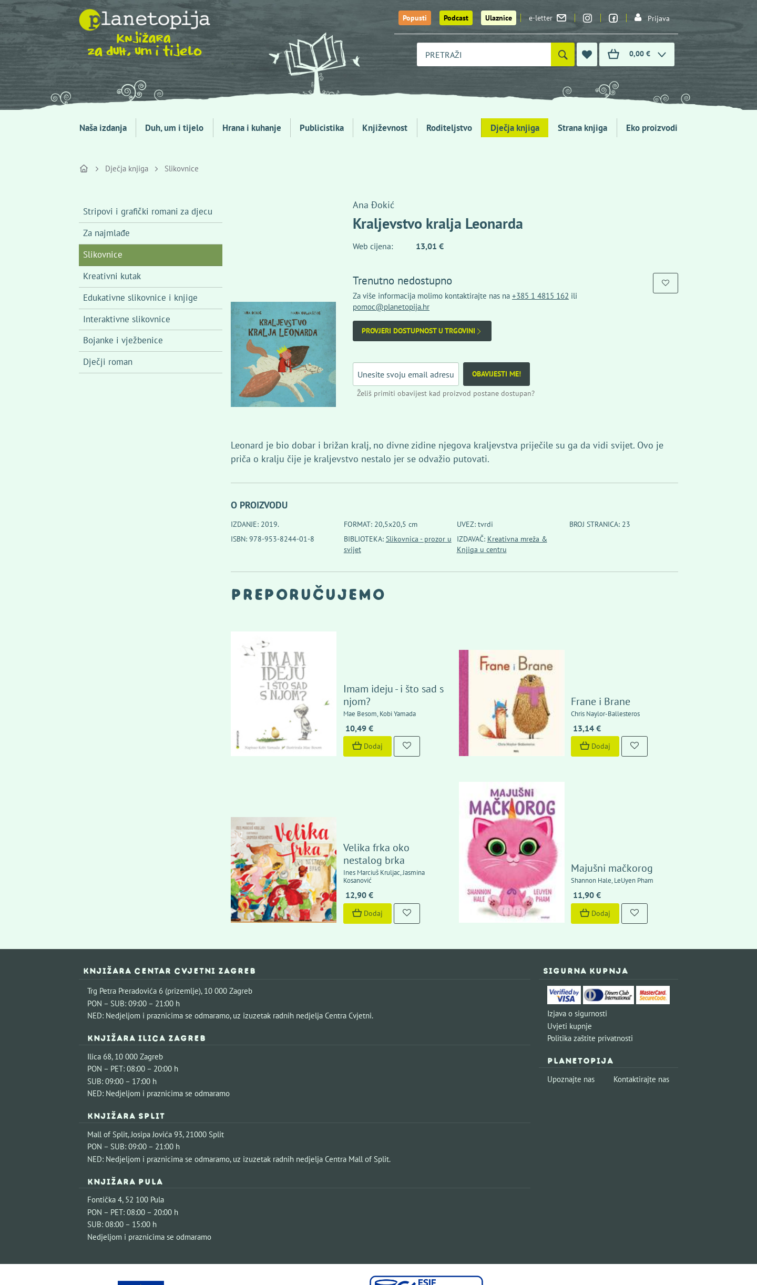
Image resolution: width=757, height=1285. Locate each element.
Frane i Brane (570, 662)
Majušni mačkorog (582, 785)
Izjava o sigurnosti (577, 931)
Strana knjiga (582, 128)
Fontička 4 (104, 1117)
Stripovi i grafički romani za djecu (147, 211)
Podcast (456, 18)
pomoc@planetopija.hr (391, 307)
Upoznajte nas (571, 997)
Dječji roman (107, 362)
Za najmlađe (106, 233)
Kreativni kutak (112, 276)
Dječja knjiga (514, 128)
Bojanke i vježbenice (123, 340)
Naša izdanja (103, 128)
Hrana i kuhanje (251, 128)
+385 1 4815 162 (540, 296)
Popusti (415, 18)
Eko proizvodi (652, 128)
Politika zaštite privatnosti (590, 956)
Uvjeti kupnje (569, 944)
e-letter (547, 18)
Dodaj (337, 707)
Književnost (384, 128)
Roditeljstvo (449, 128)
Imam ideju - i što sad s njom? (378, 662)
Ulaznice (498, 18)
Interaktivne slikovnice (126, 319)
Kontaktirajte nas (641, 997)
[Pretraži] (563, 54)
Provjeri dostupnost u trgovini (422, 331)
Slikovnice (182, 169)
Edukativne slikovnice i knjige (140, 297)
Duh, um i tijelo (174, 128)
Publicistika (322, 128)
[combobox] (484, 54)
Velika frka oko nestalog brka (378, 785)
